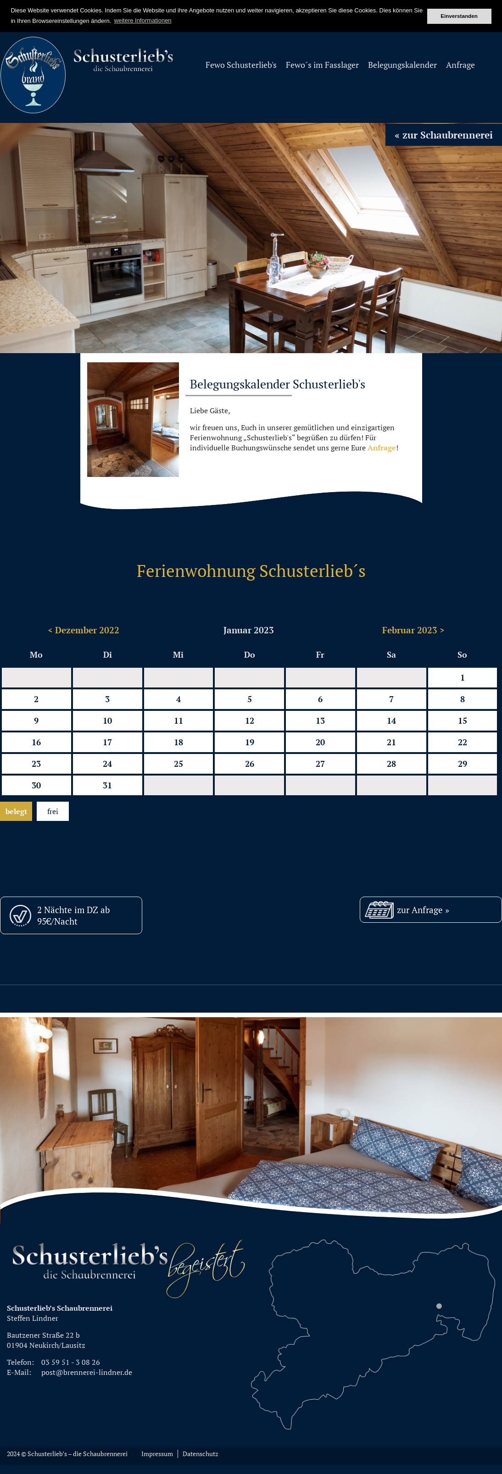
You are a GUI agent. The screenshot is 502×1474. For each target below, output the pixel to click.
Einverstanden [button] (459, 16)
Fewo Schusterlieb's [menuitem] (241, 65)
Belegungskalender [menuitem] (402, 65)
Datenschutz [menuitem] (200, 1454)
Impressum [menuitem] (157, 1454)
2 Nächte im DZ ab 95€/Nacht (73, 915)
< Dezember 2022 (83, 630)
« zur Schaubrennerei (444, 134)
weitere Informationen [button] (143, 20)
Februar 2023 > (413, 630)
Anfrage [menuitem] (460, 65)
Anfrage (382, 448)
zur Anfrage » (423, 909)
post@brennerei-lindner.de (86, 1372)
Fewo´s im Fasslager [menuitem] (322, 65)
